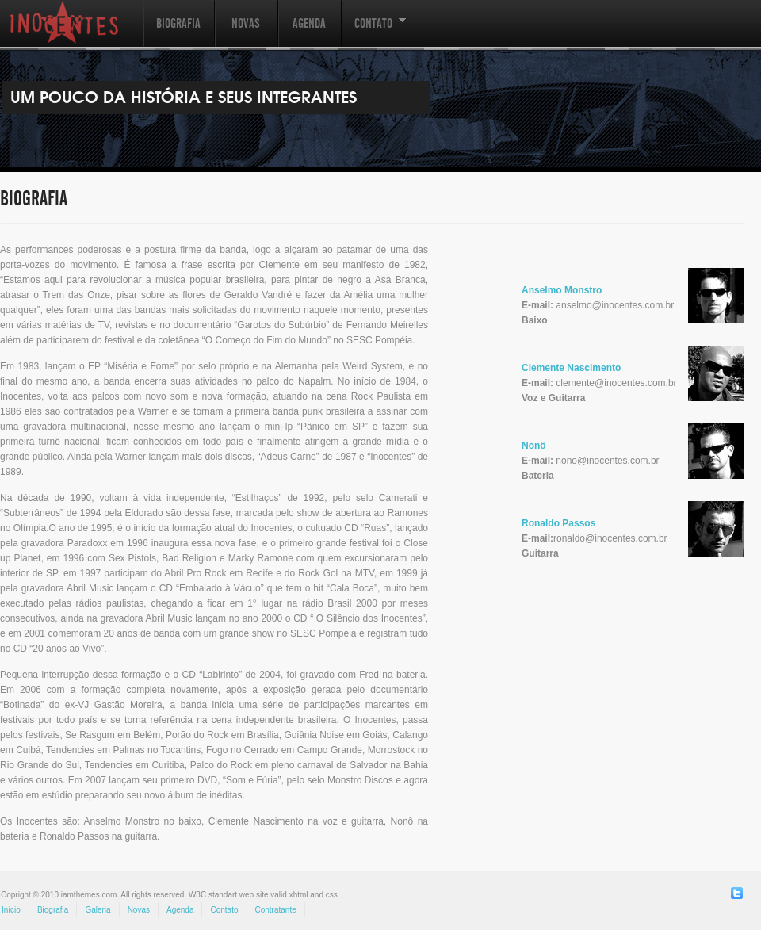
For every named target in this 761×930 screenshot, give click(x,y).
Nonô (534, 445)
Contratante (275, 909)
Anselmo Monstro (562, 290)
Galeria (97, 909)
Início (11, 909)
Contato (373, 31)
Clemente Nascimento (571, 367)
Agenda (309, 23)
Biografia (178, 23)
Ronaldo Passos (558, 523)
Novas (245, 23)
